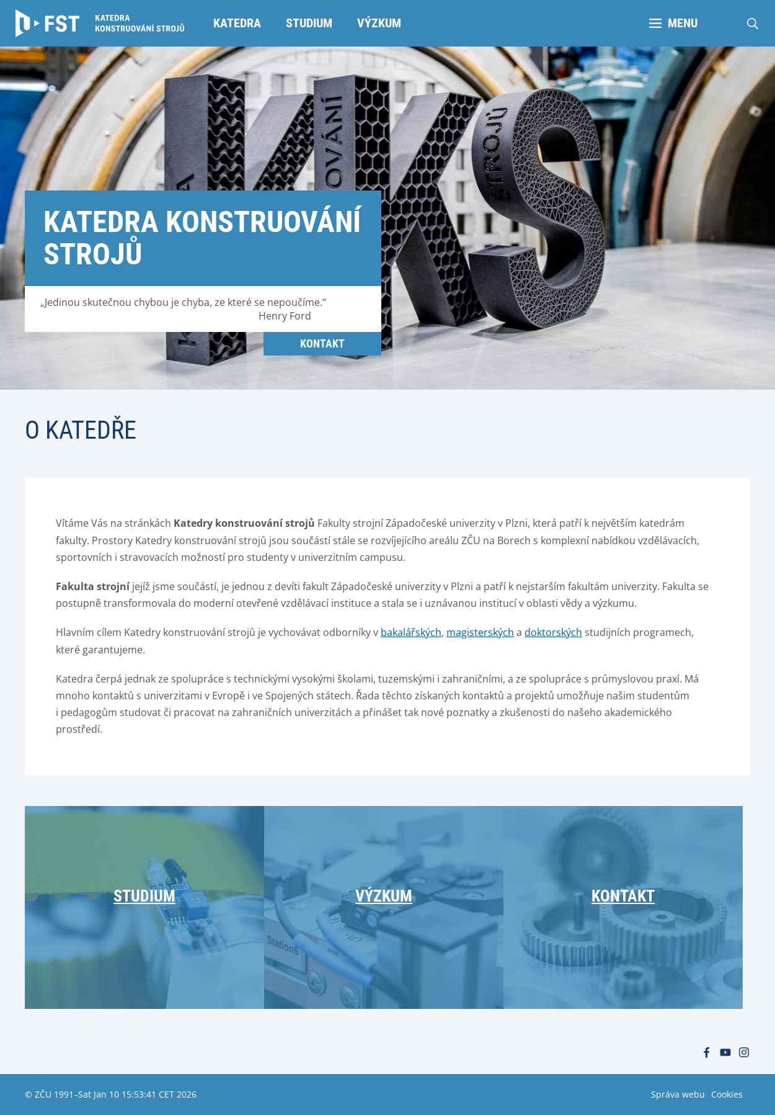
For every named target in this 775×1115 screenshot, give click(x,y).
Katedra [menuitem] (237, 23)
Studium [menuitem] (309, 23)
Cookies (727, 1094)
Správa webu (678, 1094)
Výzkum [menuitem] (379, 23)
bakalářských (411, 632)
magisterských (480, 632)
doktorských (553, 632)
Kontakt (322, 343)
